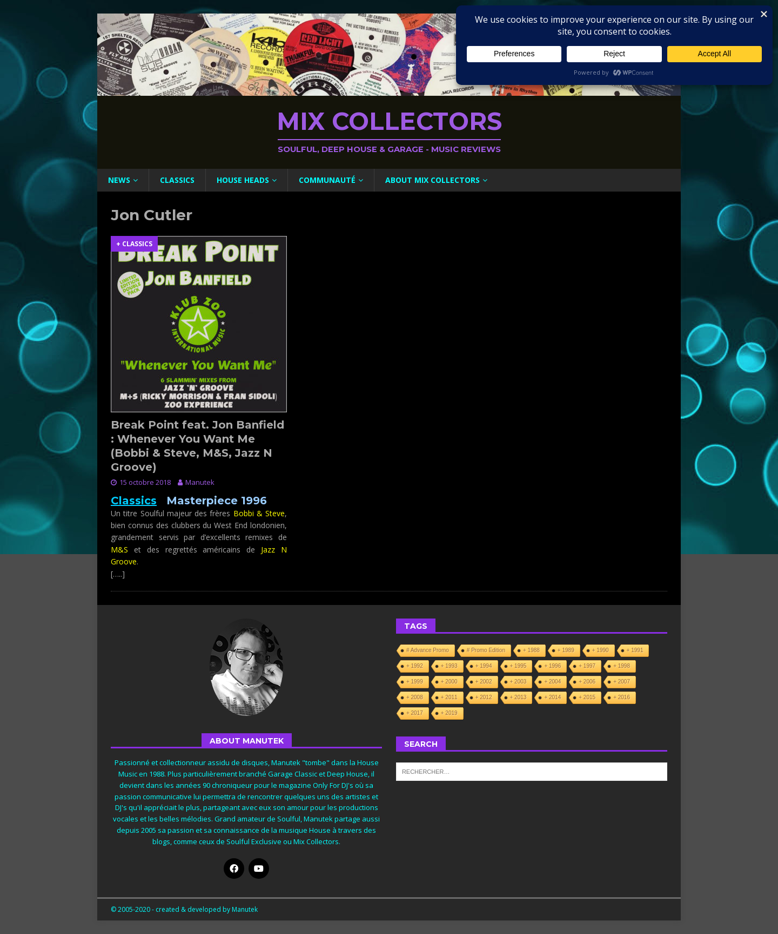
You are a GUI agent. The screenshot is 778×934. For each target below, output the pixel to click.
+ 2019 (449, 713)
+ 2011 (449, 697)
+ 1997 (587, 666)
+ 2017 (414, 713)
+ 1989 (566, 650)
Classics (177, 180)
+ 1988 (531, 650)
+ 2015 (587, 697)
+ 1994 (483, 666)
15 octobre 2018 (145, 482)
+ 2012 (483, 697)
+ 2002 (483, 682)
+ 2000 (449, 682)
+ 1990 (600, 650)
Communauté (327, 180)
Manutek (199, 482)
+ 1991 (635, 650)
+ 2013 (518, 697)
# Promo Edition (486, 650)
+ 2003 (518, 682)
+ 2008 (414, 697)
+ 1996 (552, 666)
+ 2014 (552, 697)
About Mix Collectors (432, 180)
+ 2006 (587, 682)
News (119, 180)
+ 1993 (449, 666)
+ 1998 (621, 666)
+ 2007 (621, 682)
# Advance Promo (427, 650)
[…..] (118, 574)
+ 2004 (552, 682)
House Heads (243, 180)
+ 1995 (518, 666)
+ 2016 (621, 697)
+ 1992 (414, 666)
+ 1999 (414, 682)
